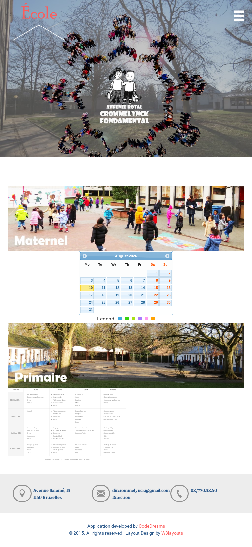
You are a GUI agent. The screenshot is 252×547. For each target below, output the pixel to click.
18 (103, 295)
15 (156, 288)
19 (117, 295)
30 (168, 302)
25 (103, 302)
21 (143, 295)
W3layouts (172, 533)
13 (130, 288)
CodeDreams (152, 526)
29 (156, 302)
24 (91, 302)
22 (156, 295)
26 (117, 302)
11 (103, 288)
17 (91, 295)
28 (143, 302)
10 (91, 288)
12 (117, 288)
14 (143, 288)
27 (130, 302)
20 (130, 295)
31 (91, 310)
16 (168, 288)
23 (168, 295)
